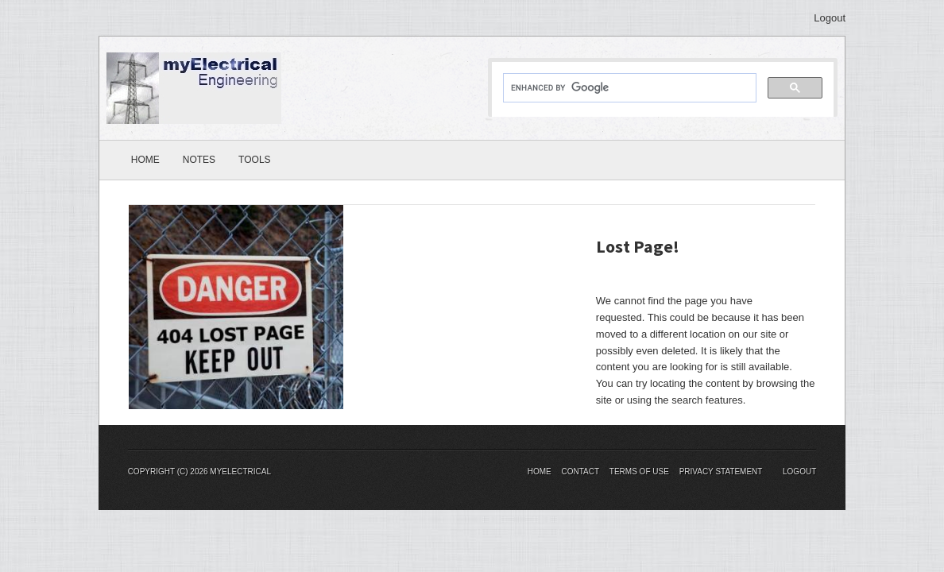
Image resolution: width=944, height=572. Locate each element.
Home (145, 159)
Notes (199, 159)
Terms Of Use (639, 471)
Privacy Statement (721, 471)
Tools (254, 159)
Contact (580, 471)
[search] (628, 88)
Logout (829, 18)
